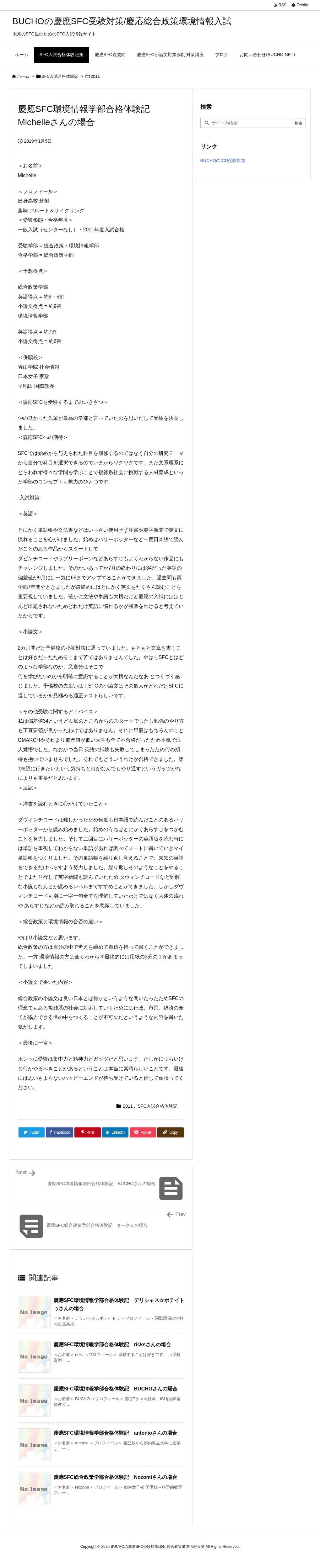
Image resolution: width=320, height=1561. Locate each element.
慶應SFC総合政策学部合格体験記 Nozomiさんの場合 (115, 1477)
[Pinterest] (87, 1132)
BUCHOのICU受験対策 (223, 160)
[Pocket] (143, 1132)
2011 (95, 76)
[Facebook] (59, 1132)
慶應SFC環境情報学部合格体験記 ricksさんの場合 (112, 1344)
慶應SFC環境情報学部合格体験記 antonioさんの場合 (115, 1433)
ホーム (23, 76)
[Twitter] (32, 1132)
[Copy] (170, 1132)
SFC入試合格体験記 (59, 76)
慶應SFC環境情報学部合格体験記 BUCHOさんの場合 (116, 1388)
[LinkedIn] (115, 1132)
